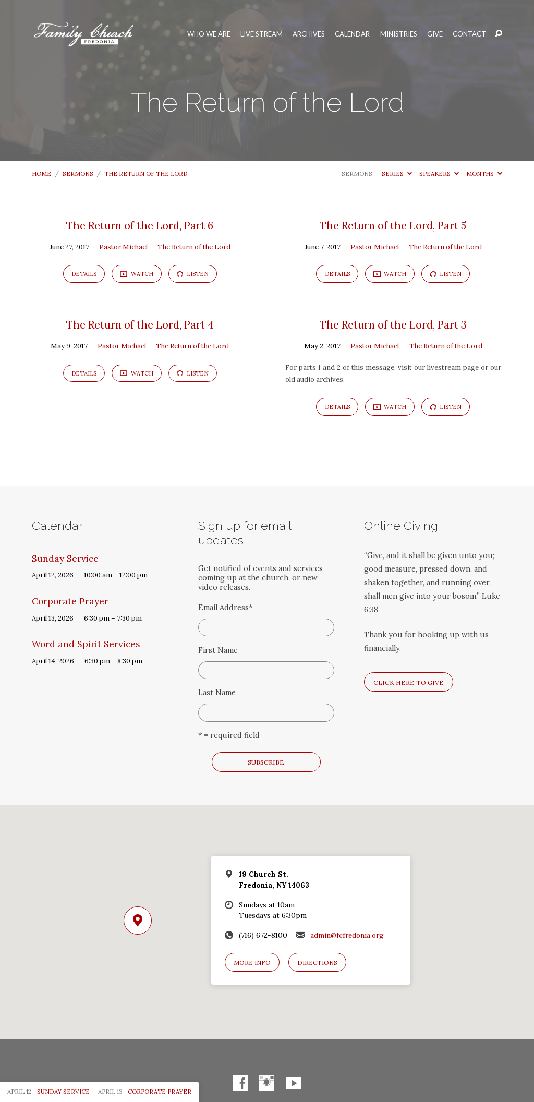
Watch (136, 273)
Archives (309, 34)
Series (397, 173)
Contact (469, 34)
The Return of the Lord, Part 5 (393, 226)
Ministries (398, 34)
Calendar (352, 34)
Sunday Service (65, 558)
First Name (218, 650)
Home (41, 173)
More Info (252, 962)
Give (435, 34)
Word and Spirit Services (86, 644)
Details (83, 273)
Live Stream (261, 34)
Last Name (217, 692)
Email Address (225, 607)
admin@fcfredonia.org (347, 935)
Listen (193, 273)
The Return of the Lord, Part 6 (139, 226)
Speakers (439, 173)
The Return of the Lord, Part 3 (393, 325)
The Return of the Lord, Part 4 (140, 325)
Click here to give (408, 682)
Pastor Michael (123, 247)
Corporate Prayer (70, 601)
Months (484, 173)
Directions (317, 962)
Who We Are (208, 34)
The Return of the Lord (146, 173)
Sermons (78, 173)
